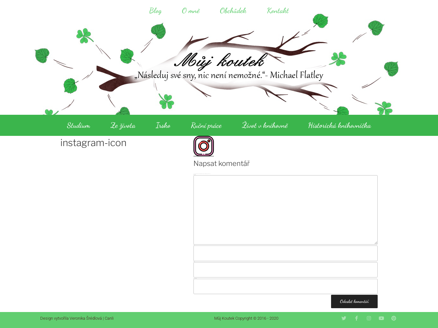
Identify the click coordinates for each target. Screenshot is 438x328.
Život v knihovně (265, 125)
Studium (78, 125)
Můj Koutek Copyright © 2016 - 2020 (246, 318)
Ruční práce (206, 125)
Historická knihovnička (339, 125)
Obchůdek (233, 10)
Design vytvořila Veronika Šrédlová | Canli (77, 318)
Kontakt (278, 10)
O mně (191, 10)
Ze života (122, 125)
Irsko (163, 125)
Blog (155, 10)
